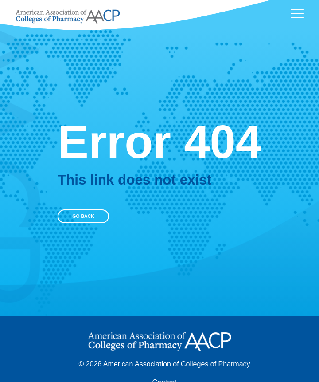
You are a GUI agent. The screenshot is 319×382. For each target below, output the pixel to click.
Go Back (83, 216)
